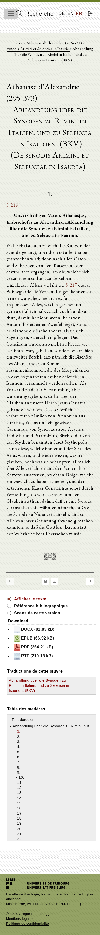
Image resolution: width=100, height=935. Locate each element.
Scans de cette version (37, 613)
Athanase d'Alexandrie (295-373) (54, 43)
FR (79, 13)
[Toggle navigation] (11, 14)
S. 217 (71, 285)
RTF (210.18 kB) (33, 656)
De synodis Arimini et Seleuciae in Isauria (48, 45)
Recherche (35, 13)
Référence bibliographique (41, 606)
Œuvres (17, 43)
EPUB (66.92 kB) (33, 638)
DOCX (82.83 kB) (33, 629)
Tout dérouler (23, 720)
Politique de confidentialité (27, 923)
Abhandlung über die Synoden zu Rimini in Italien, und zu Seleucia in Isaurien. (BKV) (39, 685)
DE (62, 13)
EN (70, 13)
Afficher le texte (30, 599)
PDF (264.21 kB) (33, 647)
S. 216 (12, 205)
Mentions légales (19, 919)
